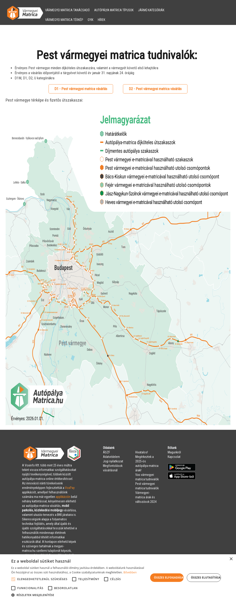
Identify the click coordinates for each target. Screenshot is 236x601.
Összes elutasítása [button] (205, 577)
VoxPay (70, 488)
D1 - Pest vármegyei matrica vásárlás (80, 89)
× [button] (231, 559)
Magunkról (174, 452)
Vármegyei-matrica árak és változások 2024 (145, 497)
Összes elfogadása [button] (169, 577)
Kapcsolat (174, 457)
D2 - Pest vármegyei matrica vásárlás (155, 89)
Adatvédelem (111, 457)
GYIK (90, 20)
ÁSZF (106, 452)
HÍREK (101, 20)
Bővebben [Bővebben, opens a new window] (130, 572)
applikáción (63, 497)
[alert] (118, 577)
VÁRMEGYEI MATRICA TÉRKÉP (64, 20)
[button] (80, 595)
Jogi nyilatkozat (113, 461)
